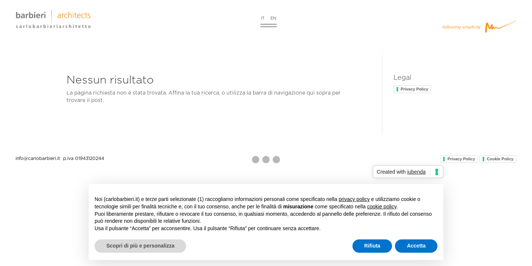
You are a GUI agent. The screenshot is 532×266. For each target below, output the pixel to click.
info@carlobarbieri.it (39, 158)
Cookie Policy (500, 159)
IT (263, 18)
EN (273, 18)
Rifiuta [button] (372, 246)
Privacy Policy (415, 89)
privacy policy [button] (354, 199)
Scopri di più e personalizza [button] (140, 246)
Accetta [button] (416, 246)
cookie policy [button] (381, 206)
